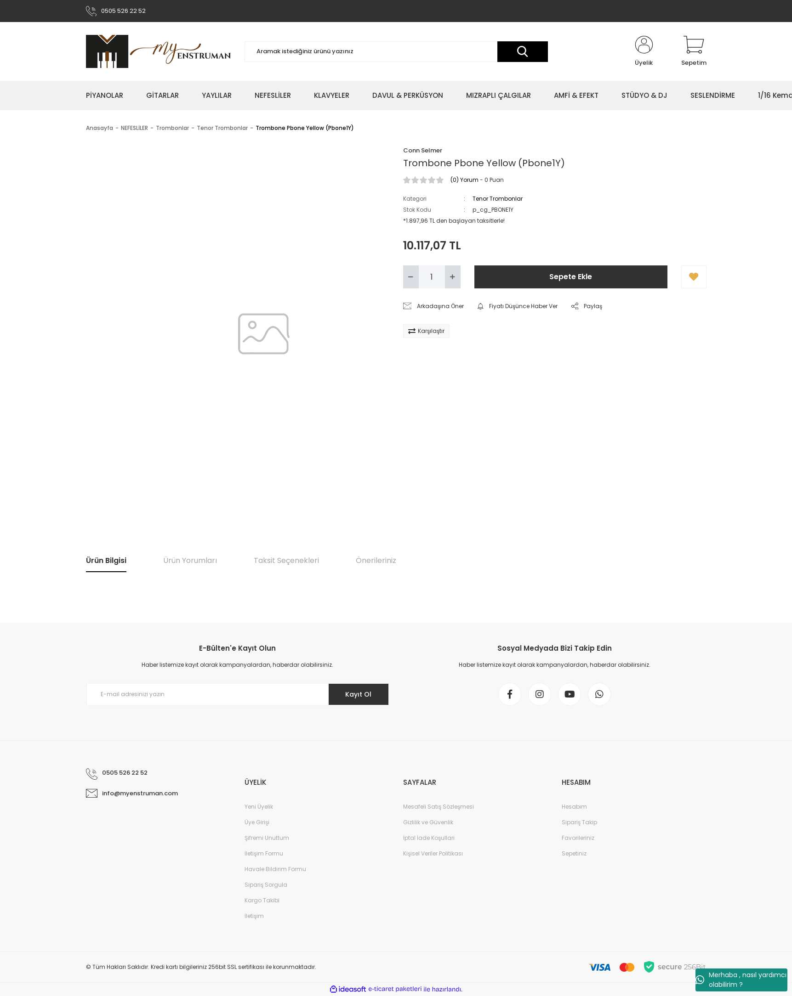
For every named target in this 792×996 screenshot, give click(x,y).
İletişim (254, 916)
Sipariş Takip (579, 822)
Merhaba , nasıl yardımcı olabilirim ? (740, 979)
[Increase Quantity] (453, 276)
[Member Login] (644, 51)
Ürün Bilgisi (106, 560)
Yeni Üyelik (259, 806)
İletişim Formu (264, 853)
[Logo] (158, 51)
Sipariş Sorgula (266, 885)
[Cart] (694, 51)
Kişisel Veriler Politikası (433, 853)
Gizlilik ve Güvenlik (428, 822)
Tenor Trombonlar (498, 199)
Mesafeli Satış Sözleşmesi (438, 806)
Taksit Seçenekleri (286, 560)
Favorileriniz (578, 838)
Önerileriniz (376, 560)
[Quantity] (432, 276)
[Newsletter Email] (237, 694)
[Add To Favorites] (694, 276)
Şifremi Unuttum (267, 838)
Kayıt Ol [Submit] (358, 694)
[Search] (396, 51)
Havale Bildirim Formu (275, 869)
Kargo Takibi (262, 900)
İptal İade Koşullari (429, 838)
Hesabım (574, 806)
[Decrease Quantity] (411, 276)
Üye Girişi (257, 822)
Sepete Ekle (570, 276)
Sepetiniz (574, 853)
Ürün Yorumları (190, 560)
